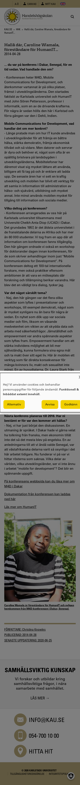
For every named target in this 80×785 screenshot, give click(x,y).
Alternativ (14, 404)
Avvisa (50, 404)
